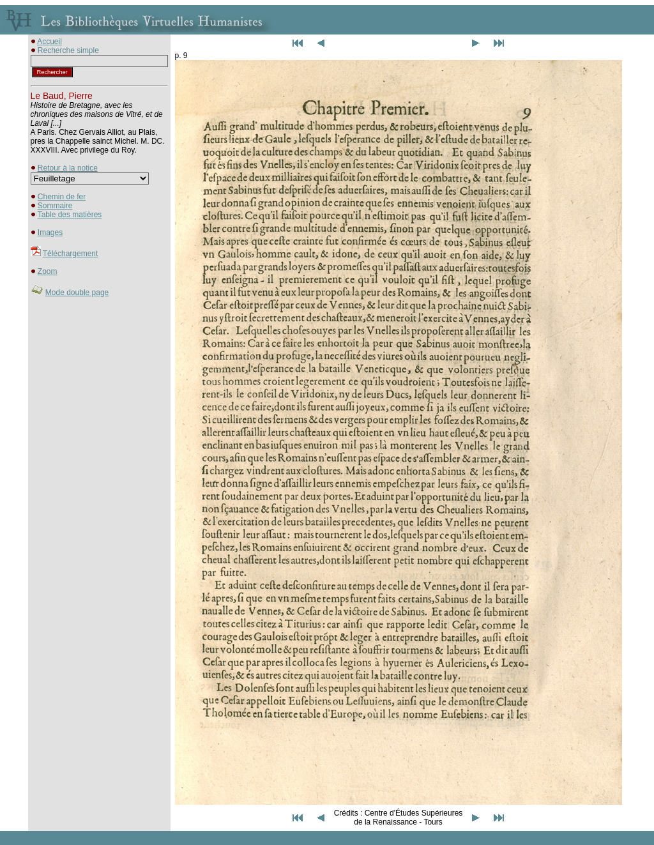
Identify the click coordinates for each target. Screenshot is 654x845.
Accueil (49, 41)
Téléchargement (70, 253)
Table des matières (70, 214)
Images (50, 232)
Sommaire (55, 205)
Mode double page (77, 292)
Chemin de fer (62, 196)
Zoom (47, 271)
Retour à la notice (68, 168)
